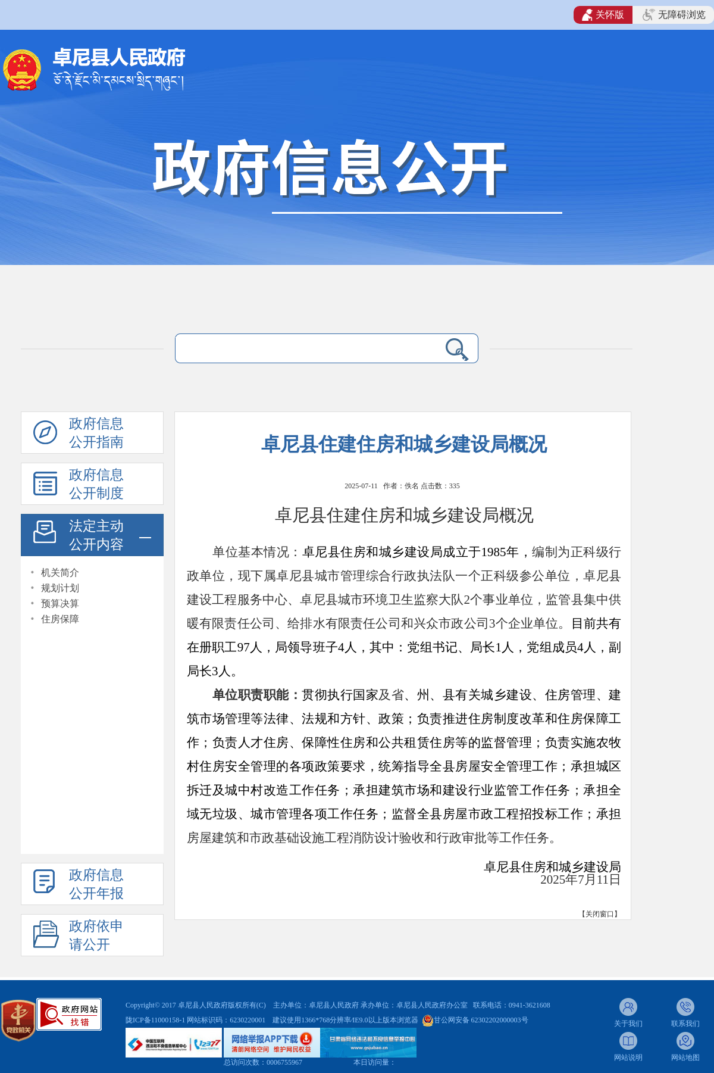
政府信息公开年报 (96, 884)
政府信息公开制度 (96, 484)
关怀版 (603, 15)
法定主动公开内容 (96, 535)
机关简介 (60, 572)
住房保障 (60, 619)
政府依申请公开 (96, 935)
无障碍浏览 (674, 15)
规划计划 (60, 588)
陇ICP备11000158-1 (156, 1020)
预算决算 (60, 603)
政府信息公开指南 (96, 433)
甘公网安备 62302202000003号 (481, 1020)
